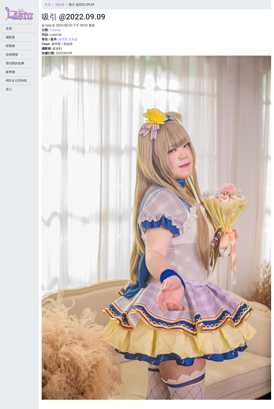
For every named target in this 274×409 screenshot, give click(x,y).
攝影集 (60, 4)
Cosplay (54, 30)
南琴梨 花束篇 (68, 39)
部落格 (10, 46)
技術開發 (12, 54)
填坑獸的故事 (15, 63)
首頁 (48, 4)
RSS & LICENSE (16, 80)
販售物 (10, 72)
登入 (9, 89)
